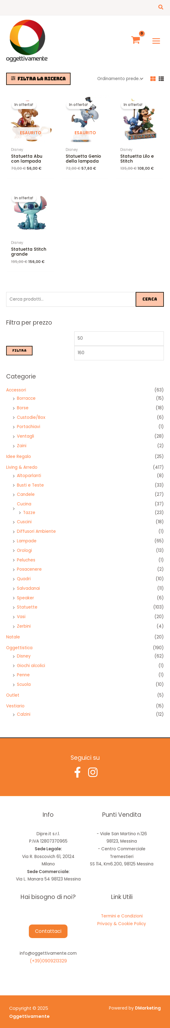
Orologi (24, 545)
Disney (24, 651)
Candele (26, 490)
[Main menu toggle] (156, 38)
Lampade (27, 536)
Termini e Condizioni (122, 911)
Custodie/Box (31, 412)
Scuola (24, 680)
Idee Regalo (18, 452)
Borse (23, 403)
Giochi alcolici (31, 661)
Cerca (149, 294)
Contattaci (48, 926)
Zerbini (24, 622)
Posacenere (29, 565)
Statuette (27, 602)
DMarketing (148, 1003)
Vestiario (15, 701)
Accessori (16, 385)
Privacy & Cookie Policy (121, 919)
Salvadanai (28, 584)
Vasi (21, 612)
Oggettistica (19, 643)
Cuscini (24, 517)
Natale (13, 632)
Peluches (26, 555)
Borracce (26, 394)
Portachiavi (28, 422)
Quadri (24, 574)
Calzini (23, 710)
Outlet (12, 691)
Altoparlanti (29, 471)
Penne (23, 670)
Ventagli (25, 432)
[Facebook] (77, 767)
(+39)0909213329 (48, 956)
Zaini (21, 441)
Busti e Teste (30, 480)
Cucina (24, 499)
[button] (161, 7)
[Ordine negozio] (119, 74)
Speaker (25, 593)
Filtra (19, 346)
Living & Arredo (21, 462)
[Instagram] (92, 767)
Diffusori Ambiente (36, 527)
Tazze (29, 508)
